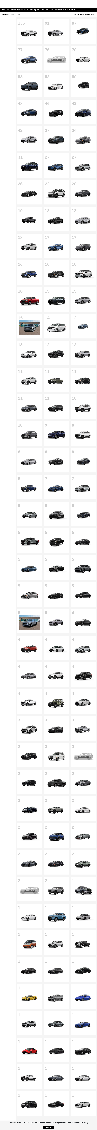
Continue (48, 1127)
